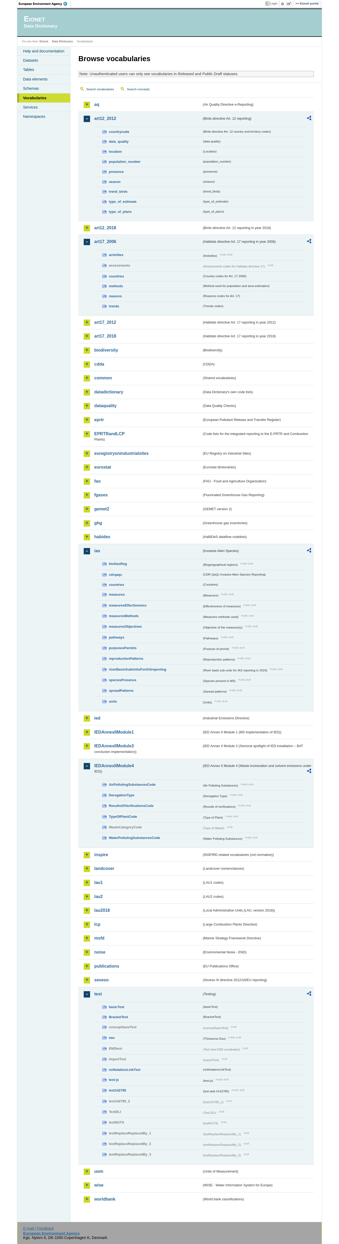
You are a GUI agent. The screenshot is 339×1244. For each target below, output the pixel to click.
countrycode (119, 132)
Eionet (43, 41)
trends (114, 306)
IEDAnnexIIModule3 (114, 746)
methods (116, 286)
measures (117, 594)
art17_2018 (105, 336)
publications (106, 966)
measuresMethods (124, 616)
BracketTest (118, 1017)
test (98, 994)
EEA (45, 3)
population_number (124, 162)
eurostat (102, 467)
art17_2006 (105, 241)
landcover (104, 868)
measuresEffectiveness (127, 605)
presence (116, 172)
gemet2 (101, 509)
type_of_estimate (123, 202)
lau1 (98, 882)
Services (30, 107)
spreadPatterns (121, 691)
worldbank (104, 1199)
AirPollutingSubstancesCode (132, 785)
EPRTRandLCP (109, 434)
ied (97, 718)
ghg (98, 523)
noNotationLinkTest (124, 1070)
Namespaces (34, 116)
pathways (116, 637)
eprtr (99, 419)
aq (96, 104)
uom (98, 1171)
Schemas (31, 88)
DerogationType (121, 795)
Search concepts (138, 89)
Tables (28, 70)
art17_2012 (105, 322)
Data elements (35, 79)
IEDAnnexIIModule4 (114, 766)
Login (274, 3)
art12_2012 (105, 118)
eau (112, 1038)
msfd (99, 938)
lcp (97, 924)
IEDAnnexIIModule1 (114, 732)
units (113, 701)
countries (116, 276)
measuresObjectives (125, 626)
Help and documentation (43, 51)
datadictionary (108, 392)
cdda (99, 364)
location (115, 152)
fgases (101, 495)
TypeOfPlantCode (123, 817)
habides (102, 537)
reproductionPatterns (126, 659)
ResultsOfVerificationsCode (131, 806)
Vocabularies (35, 98)
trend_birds (118, 192)
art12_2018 (105, 228)
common (103, 378)
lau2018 (102, 910)
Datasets (30, 60)
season (115, 182)
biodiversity (106, 350)
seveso (101, 980)
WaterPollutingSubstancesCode (134, 838)
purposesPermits (123, 648)
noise (99, 952)
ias (97, 551)
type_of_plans (120, 212)
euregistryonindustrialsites (121, 453)
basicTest (116, 1007)
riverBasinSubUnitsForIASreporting (137, 669)
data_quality (119, 141)
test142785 (117, 1090)
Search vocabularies (100, 89)
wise (99, 1185)
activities (116, 255)
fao (97, 481)
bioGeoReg (118, 564)
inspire (101, 854)
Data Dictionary (62, 41)
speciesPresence (122, 680)
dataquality (105, 405)
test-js (114, 1080)
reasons (115, 296)
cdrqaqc (115, 575)
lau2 (98, 896)
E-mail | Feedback (38, 1228)
